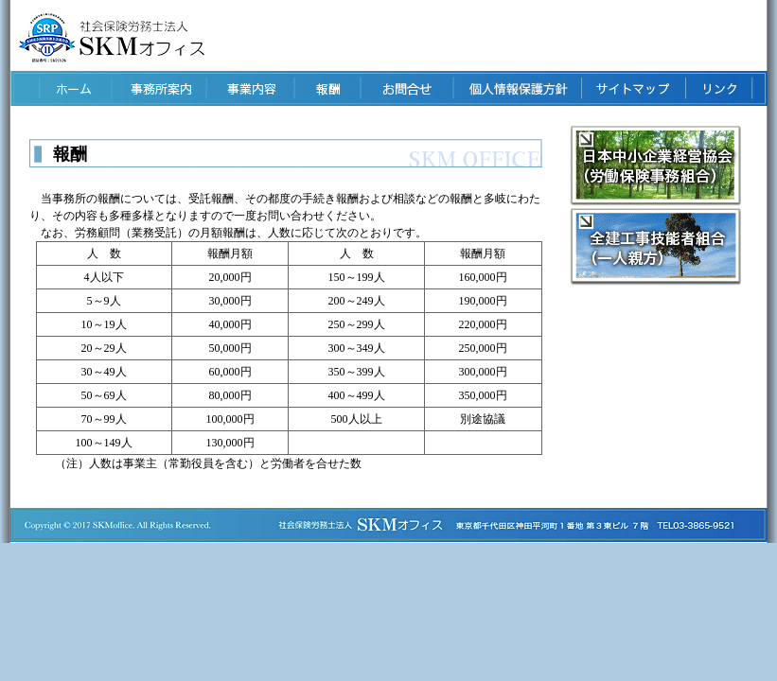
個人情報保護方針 (515, 88)
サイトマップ (632, 88)
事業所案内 (155, 88)
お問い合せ (405, 88)
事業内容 (247, 88)
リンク (717, 88)
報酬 (326, 88)
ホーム (59, 88)
